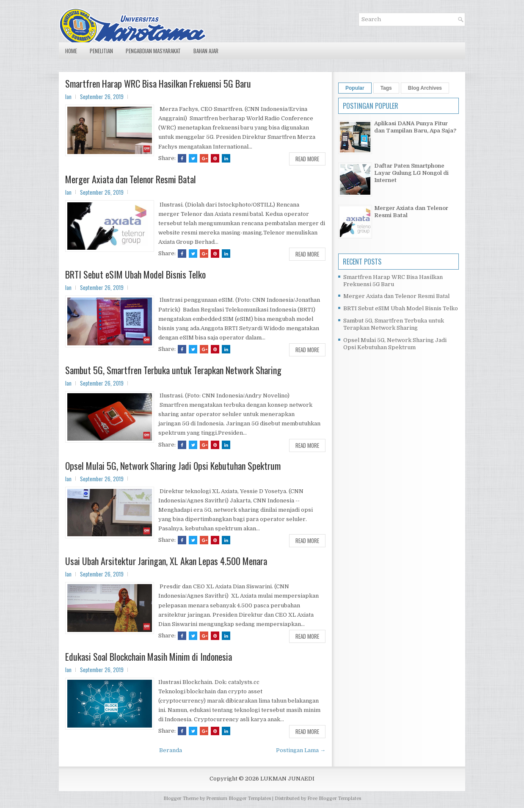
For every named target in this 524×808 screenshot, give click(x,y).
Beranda (170, 750)
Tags (386, 88)
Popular (354, 88)
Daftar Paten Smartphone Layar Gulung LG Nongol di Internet (411, 173)
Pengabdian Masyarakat (153, 51)
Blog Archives (425, 88)
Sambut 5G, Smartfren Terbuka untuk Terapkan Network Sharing (173, 370)
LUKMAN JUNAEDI (287, 778)
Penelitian (101, 51)
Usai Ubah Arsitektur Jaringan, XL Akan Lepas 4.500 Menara (166, 561)
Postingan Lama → (300, 750)
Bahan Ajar (205, 51)
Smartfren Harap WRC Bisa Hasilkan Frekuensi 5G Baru (158, 83)
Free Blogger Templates (334, 798)
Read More (307, 158)
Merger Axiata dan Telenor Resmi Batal (130, 179)
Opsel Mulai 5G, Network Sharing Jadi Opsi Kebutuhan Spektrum (173, 466)
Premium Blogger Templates (238, 798)
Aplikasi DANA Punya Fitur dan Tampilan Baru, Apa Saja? (415, 127)
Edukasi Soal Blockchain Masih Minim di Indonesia (148, 656)
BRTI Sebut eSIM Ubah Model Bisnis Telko (135, 274)
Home (71, 51)
